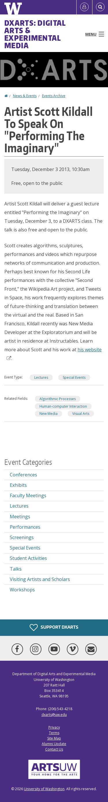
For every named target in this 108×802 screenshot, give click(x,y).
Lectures (41, 377)
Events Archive (53, 95)
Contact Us (54, 749)
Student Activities (28, 558)
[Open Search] (100, 7)
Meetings (20, 516)
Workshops (22, 589)
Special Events (74, 377)
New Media (48, 413)
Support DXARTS (54, 627)
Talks (16, 569)
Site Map (54, 738)
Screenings (22, 537)
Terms (54, 732)
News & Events (25, 95)
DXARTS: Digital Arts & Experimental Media (35, 34)
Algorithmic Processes (57, 398)
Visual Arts (80, 413)
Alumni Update (54, 743)
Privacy (54, 727)
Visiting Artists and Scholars (40, 579)
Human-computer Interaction (63, 406)
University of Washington (44, 788)
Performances (25, 527)
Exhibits (18, 485)
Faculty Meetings (28, 495)
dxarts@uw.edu (54, 714)
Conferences (23, 474)
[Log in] (84, 7)
